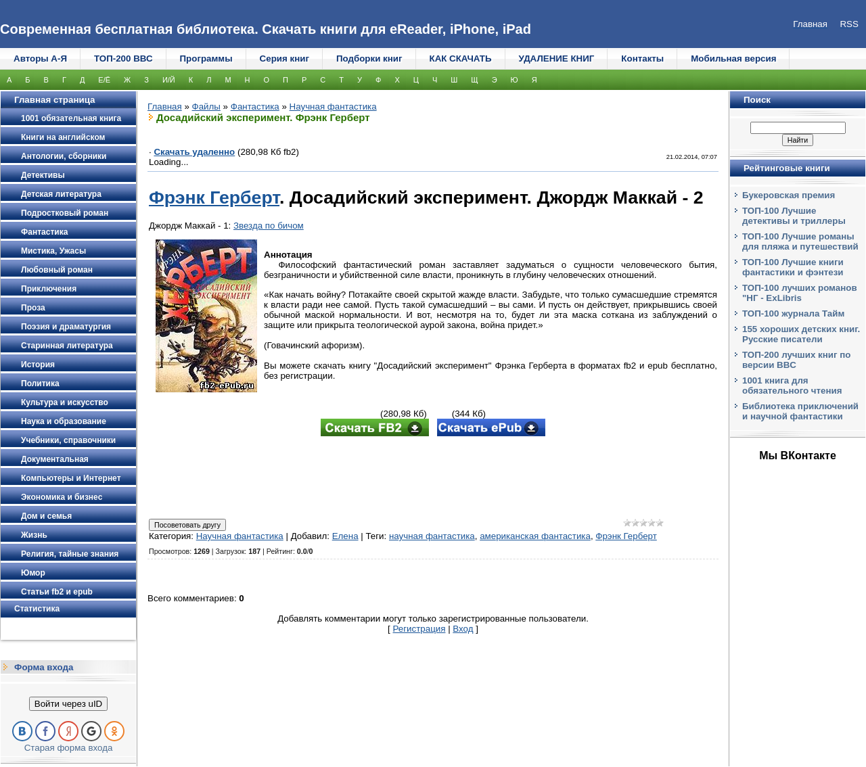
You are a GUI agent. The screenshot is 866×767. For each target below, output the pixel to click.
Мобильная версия (733, 58)
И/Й (168, 80)
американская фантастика (535, 536)
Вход (463, 629)
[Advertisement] (433, 478)
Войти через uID (68, 704)
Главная (164, 106)
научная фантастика (432, 536)
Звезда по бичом (268, 225)
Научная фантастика (333, 106)
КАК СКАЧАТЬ (461, 58)
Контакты (642, 58)
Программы (206, 58)
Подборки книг (369, 58)
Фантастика (255, 106)
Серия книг (284, 58)
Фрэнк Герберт (214, 197)
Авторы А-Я (40, 58)
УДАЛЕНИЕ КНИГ (557, 58)
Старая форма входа (68, 748)
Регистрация (419, 629)
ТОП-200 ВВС (123, 58)
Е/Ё (104, 80)
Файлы (206, 106)
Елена (345, 536)
